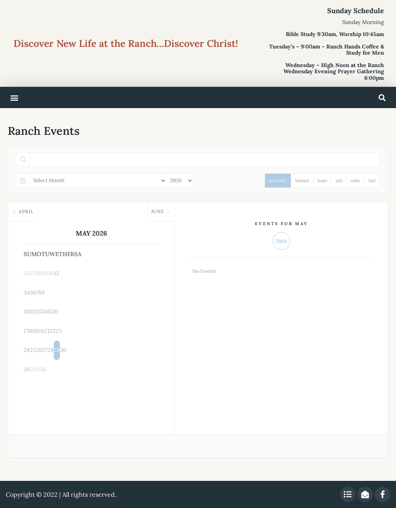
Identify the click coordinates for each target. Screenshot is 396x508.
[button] (14, 97)
